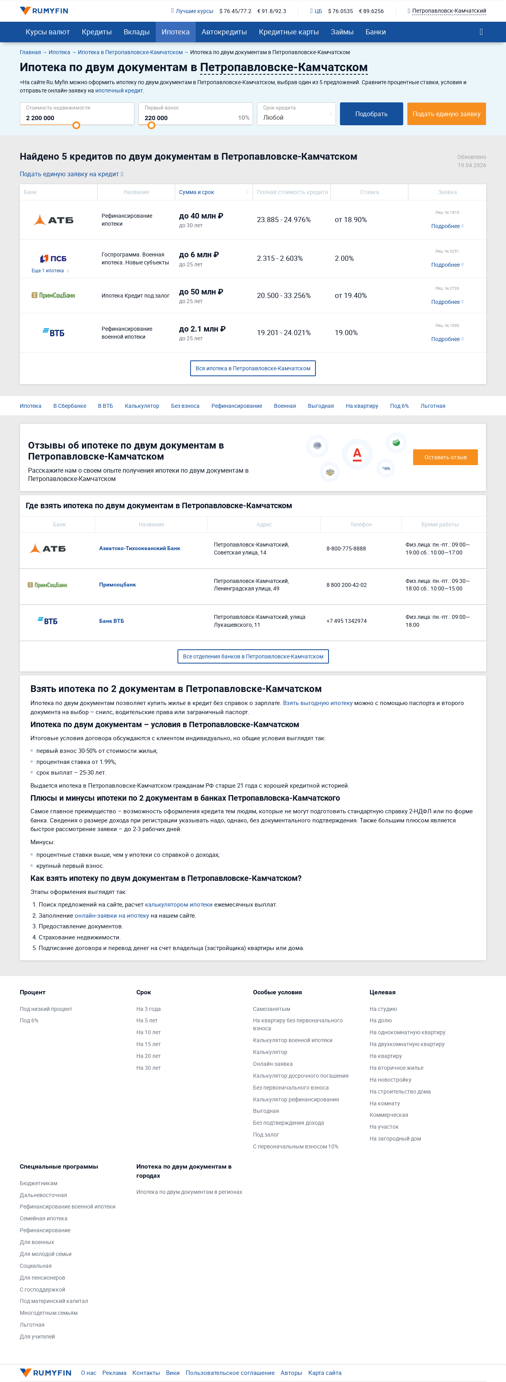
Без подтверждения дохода (288, 1122)
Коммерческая (389, 1114)
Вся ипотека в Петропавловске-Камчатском (253, 368)
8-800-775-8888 (346, 548)
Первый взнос (162, 107)
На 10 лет (148, 1032)
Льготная (433, 405)
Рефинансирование (236, 405)
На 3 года (148, 1008)
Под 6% (399, 405)
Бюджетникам (38, 1183)
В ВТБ (105, 405)
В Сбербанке (69, 405)
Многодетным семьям (48, 1312)
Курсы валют (48, 31)
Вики (173, 1372)
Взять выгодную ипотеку (318, 703)
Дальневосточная (43, 1195)
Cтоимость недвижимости (58, 107)
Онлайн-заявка (273, 1063)
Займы (342, 31)
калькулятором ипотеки (179, 904)
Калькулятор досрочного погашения (301, 1075)
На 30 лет (148, 1067)
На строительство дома (400, 1091)
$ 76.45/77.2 (235, 11)
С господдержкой (42, 1289)
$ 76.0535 (340, 11)
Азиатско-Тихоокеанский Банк (139, 548)
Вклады (137, 31)
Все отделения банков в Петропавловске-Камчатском (253, 656)
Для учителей (37, 1336)
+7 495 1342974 (347, 620)
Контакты (146, 1372)
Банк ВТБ (111, 621)
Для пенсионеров (42, 1277)
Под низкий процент (46, 1008)
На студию (383, 1008)
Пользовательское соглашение (230, 1372)
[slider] (76, 125)
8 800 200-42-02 (347, 584)
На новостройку (391, 1079)
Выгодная (321, 405)
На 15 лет (148, 1044)
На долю (381, 1020)
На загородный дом (395, 1138)
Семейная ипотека (44, 1218)
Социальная (36, 1265)
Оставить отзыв (446, 457)
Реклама (114, 1372)
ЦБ (316, 11)
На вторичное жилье (396, 1067)
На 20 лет (148, 1056)
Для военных (37, 1242)
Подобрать (371, 113)
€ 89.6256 (371, 11)
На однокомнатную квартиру (408, 1032)
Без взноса (185, 405)
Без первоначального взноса (291, 1087)
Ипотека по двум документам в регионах (189, 1191)
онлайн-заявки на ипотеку (112, 915)
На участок (384, 1126)
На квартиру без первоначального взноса (298, 1024)
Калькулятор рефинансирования (296, 1099)
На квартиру (362, 405)
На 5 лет (147, 1020)
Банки (376, 31)
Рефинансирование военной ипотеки (67, 1206)
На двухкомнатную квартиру (407, 1044)
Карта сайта (325, 1372)
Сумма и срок (196, 192)
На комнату (385, 1103)
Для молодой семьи (46, 1254)
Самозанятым (271, 1008)
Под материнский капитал (54, 1301)
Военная (285, 405)
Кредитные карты (289, 31)
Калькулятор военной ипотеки (292, 1040)
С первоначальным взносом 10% (295, 1146)
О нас (88, 1372)
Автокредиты (224, 31)
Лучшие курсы (192, 11)
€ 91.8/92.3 (271, 11)
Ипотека (176, 31)
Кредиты (97, 31)
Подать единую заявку (447, 113)
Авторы (291, 1372)
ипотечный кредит (119, 90)
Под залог (266, 1134)
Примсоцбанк (117, 584)
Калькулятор (142, 405)
